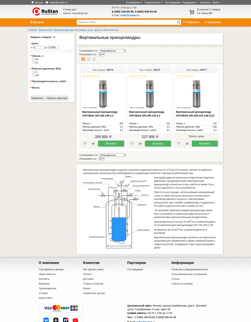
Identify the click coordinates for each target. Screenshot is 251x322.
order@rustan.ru (145, 311)
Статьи (175, 268)
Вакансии (44, 272)
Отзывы (43, 282)
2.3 (35, 72)
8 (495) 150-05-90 (122, 11)
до (46, 47)
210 (35, 62)
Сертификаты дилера (51, 258)
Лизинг (87, 277)
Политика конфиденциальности (189, 258)
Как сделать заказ (93, 258)
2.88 (35, 75)
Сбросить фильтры (56, 98)
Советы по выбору (182, 272)
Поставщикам (173, 2)
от (32, 47)
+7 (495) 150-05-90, (145, 306)
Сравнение (212, 22)
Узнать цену (196, 128)
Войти (216, 2)
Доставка (88, 268)
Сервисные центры (94, 282)
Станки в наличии (93, 272)
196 (35, 59)
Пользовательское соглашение (189, 263)
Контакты (205, 2)
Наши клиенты (47, 263)
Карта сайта (46, 287)
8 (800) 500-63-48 (146, 11)
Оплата (87, 263)
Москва (39, 2)
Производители (47, 277)
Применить (38, 98)
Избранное (191, 22)
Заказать (111, 136)
